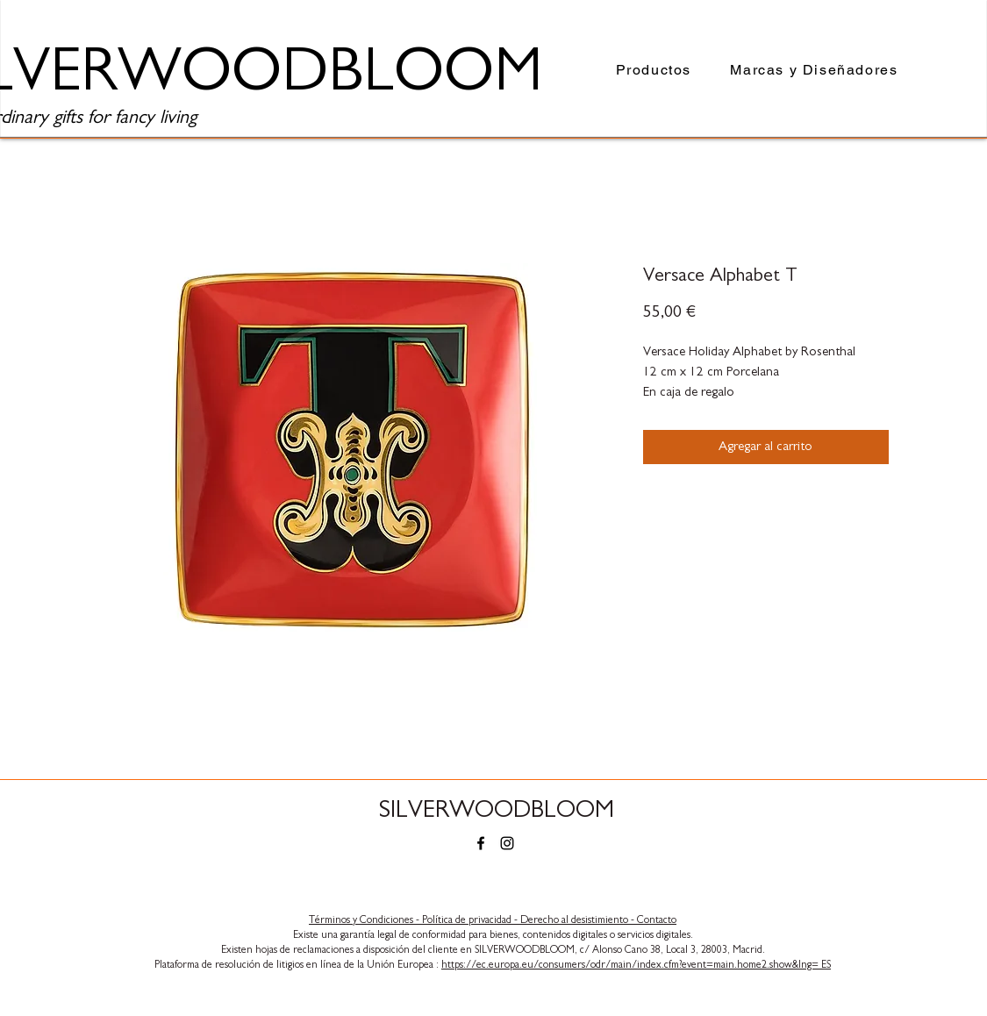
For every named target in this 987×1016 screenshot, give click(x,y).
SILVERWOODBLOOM (496, 810)
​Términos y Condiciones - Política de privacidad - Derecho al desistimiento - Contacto (492, 919)
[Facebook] (481, 843)
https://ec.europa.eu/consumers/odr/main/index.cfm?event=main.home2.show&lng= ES (636, 964)
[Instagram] (507, 843)
